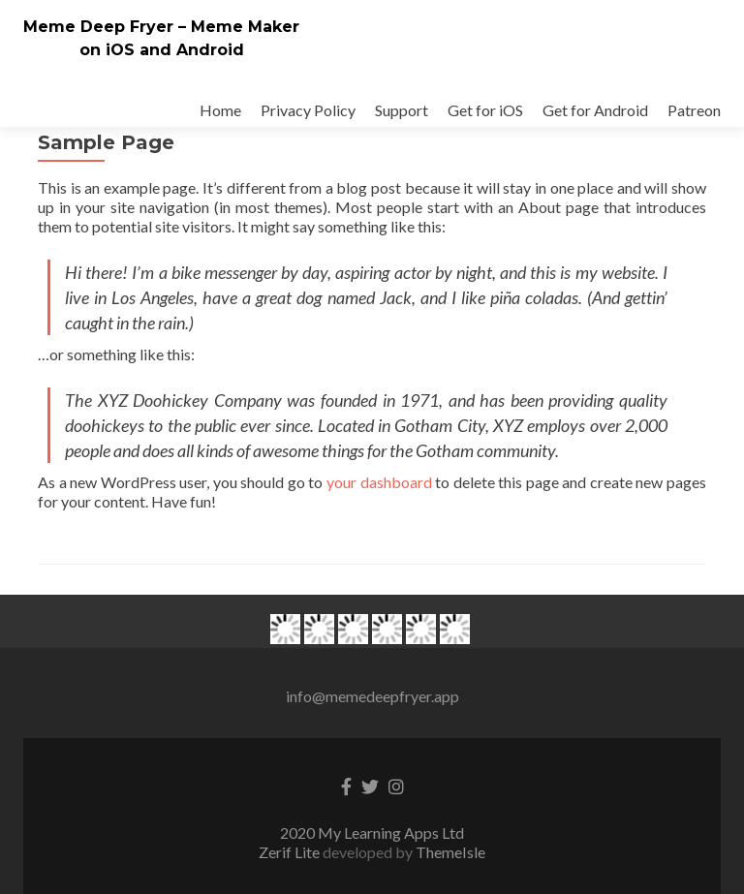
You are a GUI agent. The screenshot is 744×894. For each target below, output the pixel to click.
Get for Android (595, 110)
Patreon (694, 110)
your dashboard (379, 482)
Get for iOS (485, 110)
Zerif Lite (291, 852)
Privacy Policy (308, 110)
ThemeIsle (450, 852)
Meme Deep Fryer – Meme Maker (161, 26)
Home (220, 110)
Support (401, 110)
